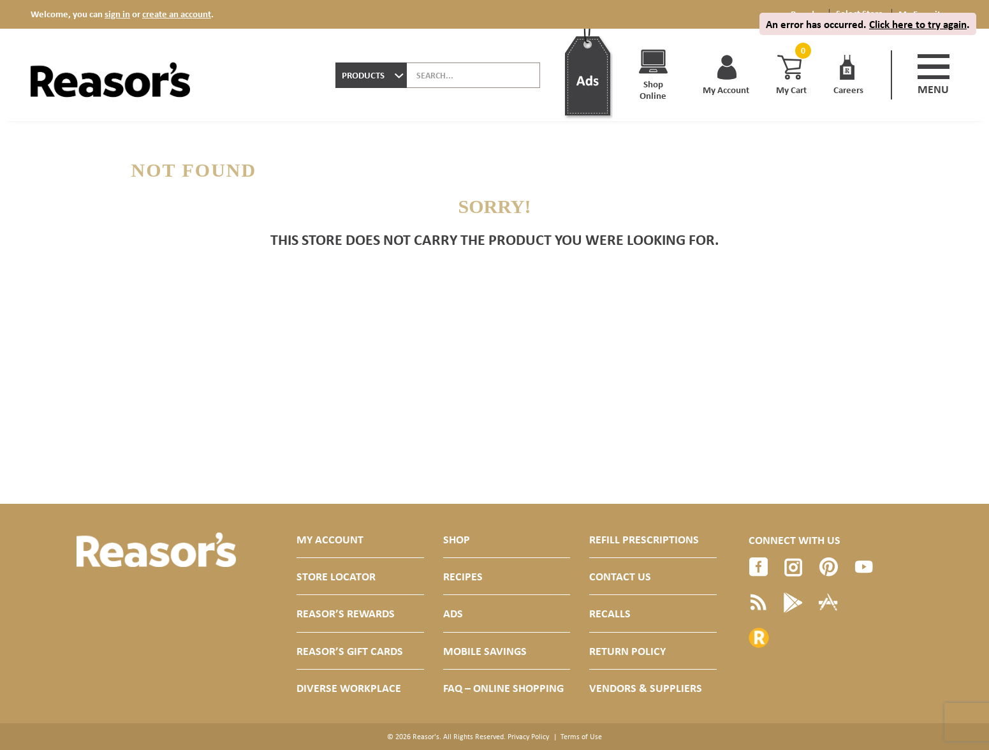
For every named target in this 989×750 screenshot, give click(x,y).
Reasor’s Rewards (346, 613)
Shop (456, 539)
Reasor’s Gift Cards (350, 651)
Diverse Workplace (349, 688)
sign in (117, 13)
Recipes (463, 576)
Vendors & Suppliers (645, 688)
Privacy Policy (528, 736)
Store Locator (336, 576)
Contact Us (620, 576)
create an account (176, 13)
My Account (330, 539)
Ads (453, 613)
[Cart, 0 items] (801, 51)
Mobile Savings (485, 651)
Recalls (610, 613)
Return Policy (627, 651)
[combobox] (371, 75)
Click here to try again (918, 24)
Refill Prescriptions (644, 539)
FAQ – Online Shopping (503, 688)
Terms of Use (581, 736)
